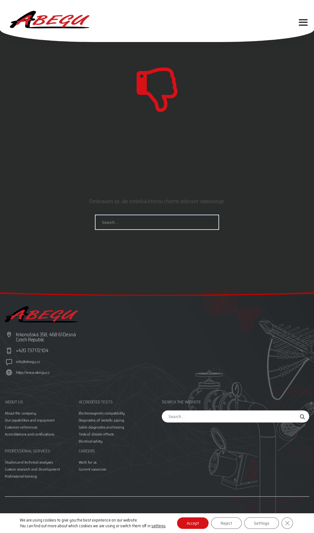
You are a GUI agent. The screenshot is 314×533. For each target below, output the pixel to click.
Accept (193, 523)
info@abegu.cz (28, 362)
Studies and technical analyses (29, 462)
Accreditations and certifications (29, 434)
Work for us (88, 462)
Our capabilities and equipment (29, 420)
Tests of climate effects (96, 434)
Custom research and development (32, 469)
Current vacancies (92, 469)
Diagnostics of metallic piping (101, 420)
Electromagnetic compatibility (102, 413)
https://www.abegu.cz (33, 372)
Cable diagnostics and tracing (101, 427)
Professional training (21, 476)
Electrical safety (91, 441)
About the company (20, 413)
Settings (261, 523)
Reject (226, 523)
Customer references (21, 427)
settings (158, 526)
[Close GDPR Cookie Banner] (287, 523)
